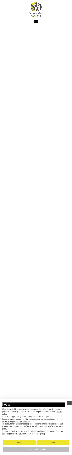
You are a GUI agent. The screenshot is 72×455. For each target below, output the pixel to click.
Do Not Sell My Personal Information (16, 421)
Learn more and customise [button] (36, 449)
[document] (36, 419)
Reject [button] (19, 443)
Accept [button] (53, 443)
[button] (36, 22)
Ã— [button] (69, 403)
